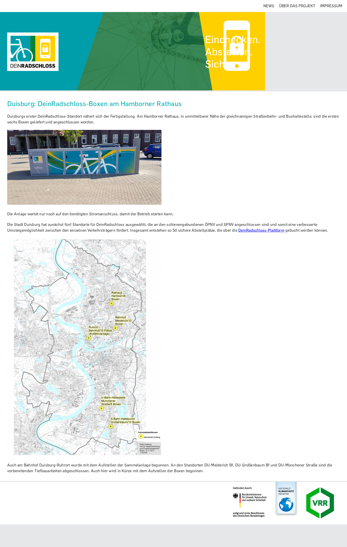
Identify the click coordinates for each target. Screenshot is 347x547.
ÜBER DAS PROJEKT (297, 6)
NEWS (268, 6)
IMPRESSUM (331, 6)
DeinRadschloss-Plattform (261, 230)
